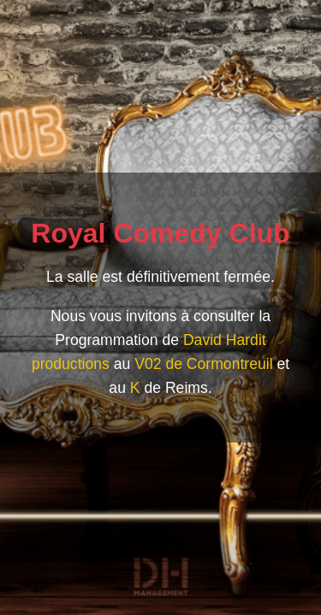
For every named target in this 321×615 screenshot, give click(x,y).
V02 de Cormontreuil (203, 363)
